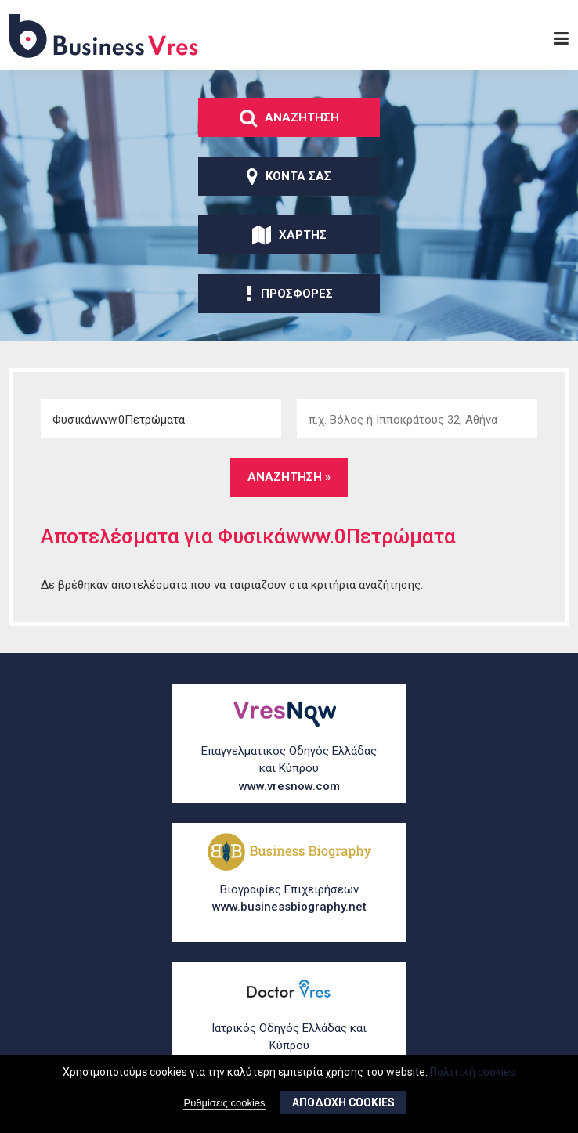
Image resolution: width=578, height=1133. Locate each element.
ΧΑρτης (289, 235)
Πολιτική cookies (472, 1072)
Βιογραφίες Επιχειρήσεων (289, 899)
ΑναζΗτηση (289, 117)
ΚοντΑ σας (289, 176)
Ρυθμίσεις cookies (224, 1104)
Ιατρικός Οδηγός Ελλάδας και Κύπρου (289, 1047)
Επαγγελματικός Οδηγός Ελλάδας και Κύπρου (289, 770)
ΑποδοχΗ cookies (343, 1103)
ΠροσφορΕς (289, 293)
